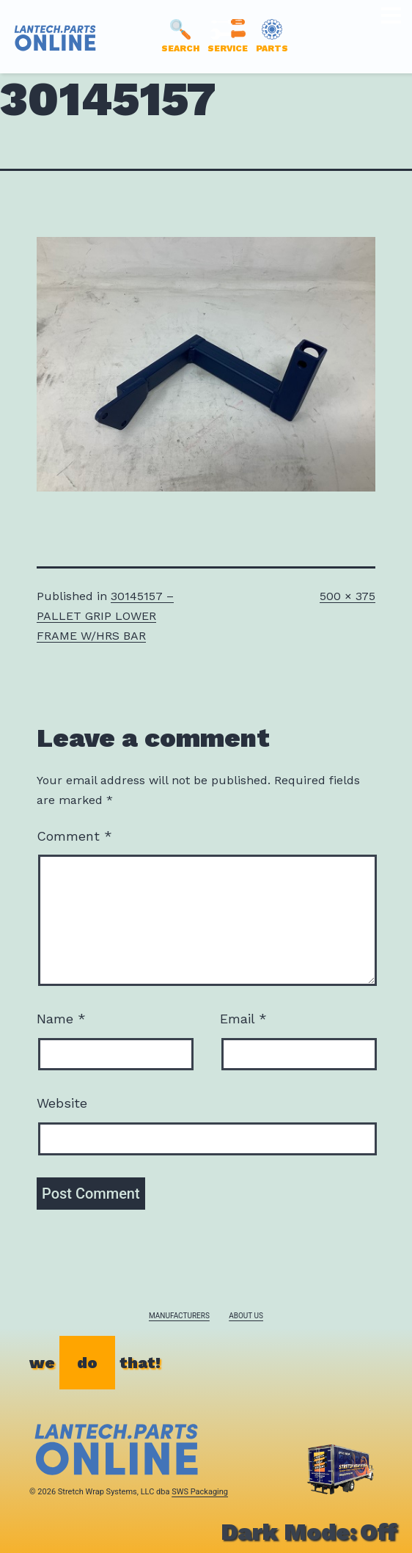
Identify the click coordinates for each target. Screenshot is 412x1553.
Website (62, 1103)
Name (61, 1018)
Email (243, 1018)
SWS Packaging (200, 1492)
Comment (74, 836)
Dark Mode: (309, 1531)
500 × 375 (347, 596)
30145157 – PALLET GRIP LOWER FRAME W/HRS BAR (105, 616)
